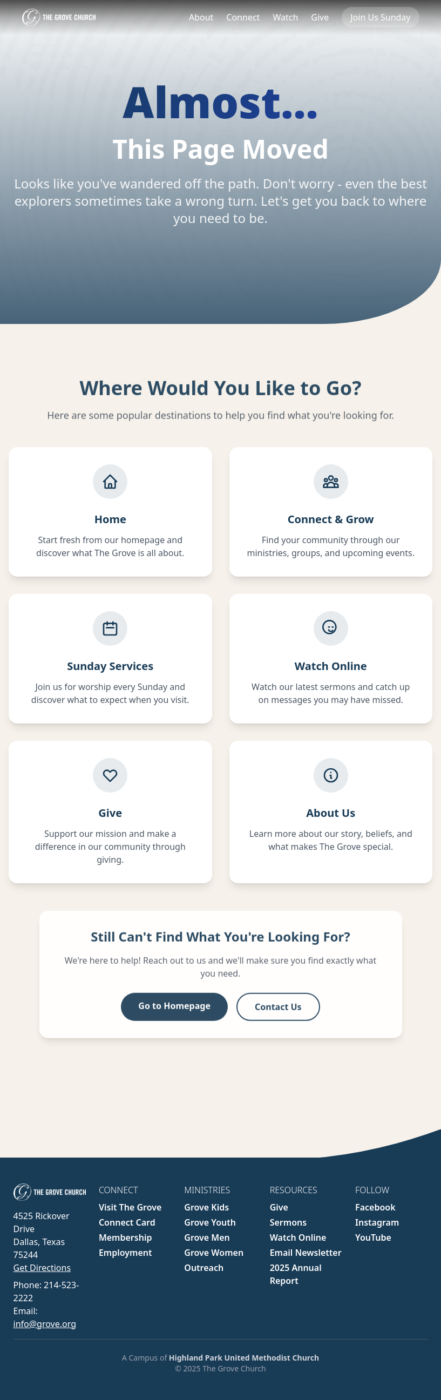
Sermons (288, 1222)
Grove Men (207, 1237)
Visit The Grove (130, 1207)
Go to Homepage (174, 1012)
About (201, 17)
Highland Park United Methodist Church (244, 1357)
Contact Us (278, 1013)
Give (320, 17)
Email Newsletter (306, 1253)
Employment (125, 1253)
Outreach (203, 1268)
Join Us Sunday (380, 17)
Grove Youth (210, 1222)
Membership (125, 1237)
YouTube (373, 1237)
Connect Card (127, 1222)
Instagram (377, 1222)
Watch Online (298, 1237)
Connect (243, 17)
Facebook (375, 1207)
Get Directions (42, 1268)
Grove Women (213, 1253)
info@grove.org (44, 1324)
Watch (285, 17)
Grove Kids (206, 1207)
